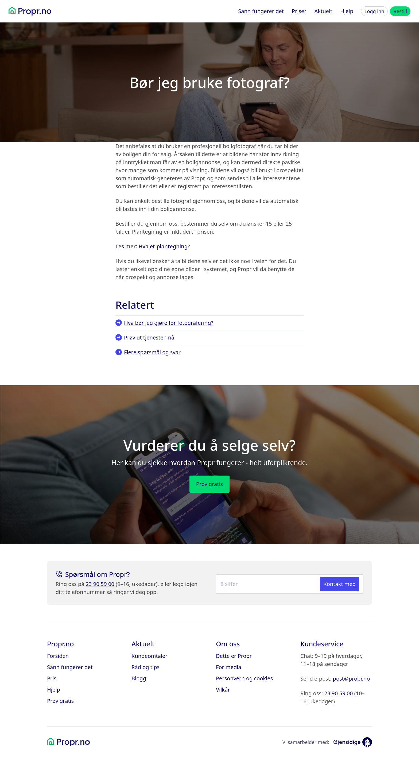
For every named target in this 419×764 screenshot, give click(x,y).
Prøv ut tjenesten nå (144, 337)
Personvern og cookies (244, 678)
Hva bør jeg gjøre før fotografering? (164, 322)
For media (228, 667)
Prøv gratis (60, 700)
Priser (299, 11)
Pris (51, 678)
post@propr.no (351, 678)
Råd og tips (145, 667)
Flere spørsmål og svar (148, 352)
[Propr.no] (30, 11)
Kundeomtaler (149, 655)
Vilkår (223, 689)
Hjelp (346, 11)
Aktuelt (323, 11)
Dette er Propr (234, 655)
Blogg (138, 678)
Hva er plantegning (163, 246)
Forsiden (58, 655)
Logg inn (374, 11)
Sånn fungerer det (261, 11)
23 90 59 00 (100, 584)
